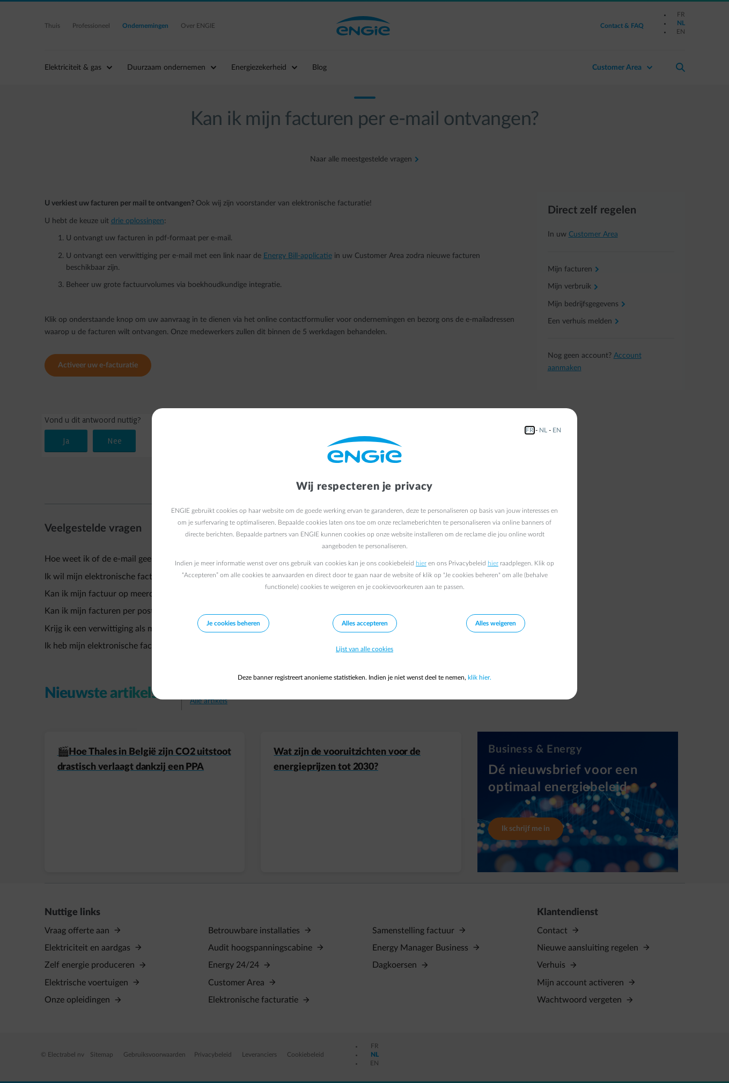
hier (421, 563)
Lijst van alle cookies (364, 649)
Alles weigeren (495, 623)
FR (530, 430)
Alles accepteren (365, 623)
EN (557, 430)
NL (543, 430)
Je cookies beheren (233, 623)
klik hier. (479, 677)
